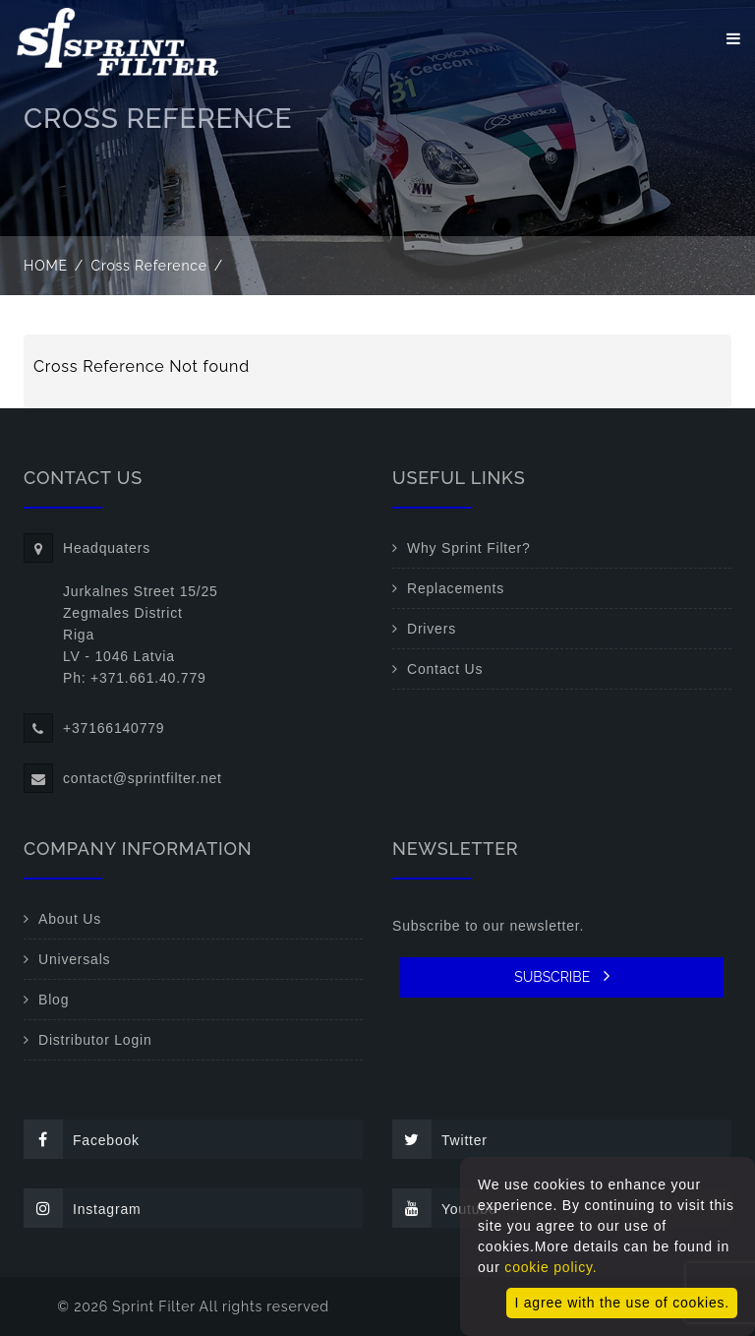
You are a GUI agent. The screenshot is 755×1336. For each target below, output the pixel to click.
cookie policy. (550, 1267)
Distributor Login (95, 1040)
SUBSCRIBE (562, 976)
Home (46, 265)
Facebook (82, 1139)
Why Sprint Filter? (469, 548)
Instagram (82, 1208)
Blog (53, 999)
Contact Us (445, 669)
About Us (69, 919)
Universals (74, 959)
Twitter (440, 1139)
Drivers (431, 629)
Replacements (455, 588)
